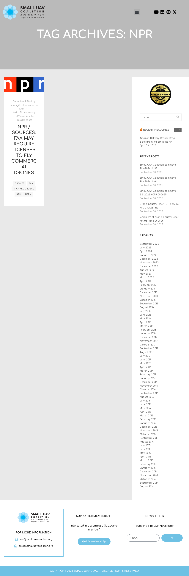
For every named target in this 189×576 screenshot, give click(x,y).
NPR (18, 194)
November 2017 (149, 341)
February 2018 (148, 330)
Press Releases (24, 120)
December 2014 (148, 471)
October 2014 (148, 479)
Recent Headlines (156, 130)
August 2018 (147, 307)
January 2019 (147, 288)
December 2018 (148, 292)
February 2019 (148, 285)
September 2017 (149, 348)
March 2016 (146, 415)
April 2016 (145, 412)
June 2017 (145, 359)
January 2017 (147, 378)
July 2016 (145, 400)
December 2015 (148, 427)
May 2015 (145, 453)
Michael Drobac (23, 189)
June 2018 (145, 315)
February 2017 (148, 374)
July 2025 (145, 247)
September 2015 (149, 438)
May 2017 (145, 363)
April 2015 (145, 456)
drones (19, 183)
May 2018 (145, 318)
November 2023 (149, 262)
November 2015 (149, 430)
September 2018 (149, 303)
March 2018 (146, 326)
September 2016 (149, 393)
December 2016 (148, 382)
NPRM (28, 194)
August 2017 (147, 352)
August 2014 (147, 486)
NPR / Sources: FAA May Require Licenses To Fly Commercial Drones (24, 149)
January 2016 (148, 423)
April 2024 (146, 251)
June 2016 (145, 404)
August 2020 (147, 270)
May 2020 (146, 274)
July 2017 (145, 356)
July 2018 (145, 311)
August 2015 (147, 441)
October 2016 (148, 389)
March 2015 (146, 460)
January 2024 (148, 255)
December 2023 (149, 259)
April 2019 (145, 281)
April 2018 (145, 322)
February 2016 (148, 419)
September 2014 (149, 483)
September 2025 (149, 244)
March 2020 (147, 277)
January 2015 (148, 468)
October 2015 (148, 434)
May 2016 (145, 408)
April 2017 (145, 367)
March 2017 (146, 371)
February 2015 (148, 464)
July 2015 (145, 445)
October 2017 (147, 344)
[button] (137, 12)
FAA (31, 183)
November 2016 (149, 385)
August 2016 (147, 397)
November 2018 (149, 296)
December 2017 (148, 337)
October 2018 (148, 300)
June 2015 (145, 449)
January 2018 (148, 333)
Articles (30, 116)
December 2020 (149, 266)
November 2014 (149, 475)
